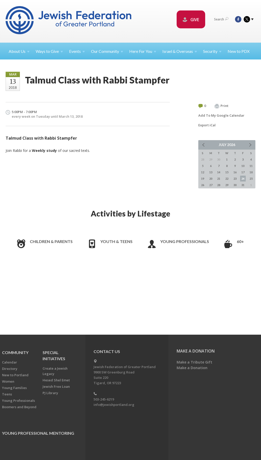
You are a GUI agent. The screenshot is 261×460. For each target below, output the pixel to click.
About (19, 51)
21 (218, 178)
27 (210, 185)
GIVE (191, 19)
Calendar (9, 362)
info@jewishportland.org (114, 404)
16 (235, 172)
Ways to (49, 51)
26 (202, 185)
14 (218, 172)
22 (226, 178)
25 (251, 178)
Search (221, 19)
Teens (7, 394)
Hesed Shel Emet (56, 380)
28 (218, 185)
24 (242, 178)
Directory (9, 368)
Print (221, 105)
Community (15, 352)
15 (226, 172)
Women (8, 381)
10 (242, 165)
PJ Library (50, 393)
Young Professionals (184, 241)
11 (251, 165)
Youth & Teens (116, 241)
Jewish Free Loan (56, 386)
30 (235, 185)
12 (202, 172)
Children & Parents (51, 241)
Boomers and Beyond (19, 407)
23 (235, 178)
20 (210, 178)
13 (210, 172)
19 (202, 178)
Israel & (179, 51)
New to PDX (239, 51)
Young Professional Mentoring (38, 433)
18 (251, 172)
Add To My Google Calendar (221, 115)
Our (107, 51)
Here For (142, 51)
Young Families (14, 387)
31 (242, 185)
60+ (240, 241)
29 (226, 185)
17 (242, 172)
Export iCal (207, 125)
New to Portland (15, 375)
